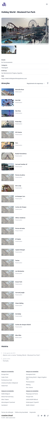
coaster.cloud (7, 415)
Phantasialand (30, 382)
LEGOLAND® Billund (32, 399)
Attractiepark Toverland (8, 402)
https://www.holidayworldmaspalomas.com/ (14, 78)
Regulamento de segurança (36, 83)
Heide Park (4, 386)
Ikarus (7, 44)
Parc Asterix (29, 387)
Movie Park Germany (7, 396)
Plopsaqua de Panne (32, 394)
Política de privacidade (21, 412)
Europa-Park (5, 374)
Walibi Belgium (5, 394)
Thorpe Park (29, 396)
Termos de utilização (7, 412)
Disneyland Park (30, 374)
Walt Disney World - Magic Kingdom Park (36, 378)
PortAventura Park (6, 380)
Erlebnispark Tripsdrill (32, 402)
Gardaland (4, 405)
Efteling (28, 384)
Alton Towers (5, 399)
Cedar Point (4, 377)
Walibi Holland (30, 405)
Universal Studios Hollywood (9, 383)
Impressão (33, 412)
